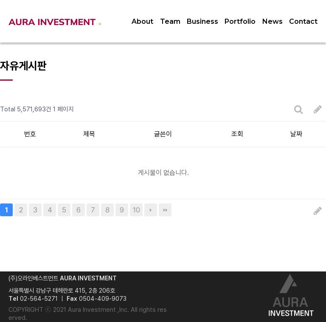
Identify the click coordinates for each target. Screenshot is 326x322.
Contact (303, 21)
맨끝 (165, 209)
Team (170, 21)
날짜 (296, 134)
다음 (150, 209)
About (142, 21)
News (272, 21)
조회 (237, 134)
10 (136, 210)
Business (202, 21)
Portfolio (240, 21)
